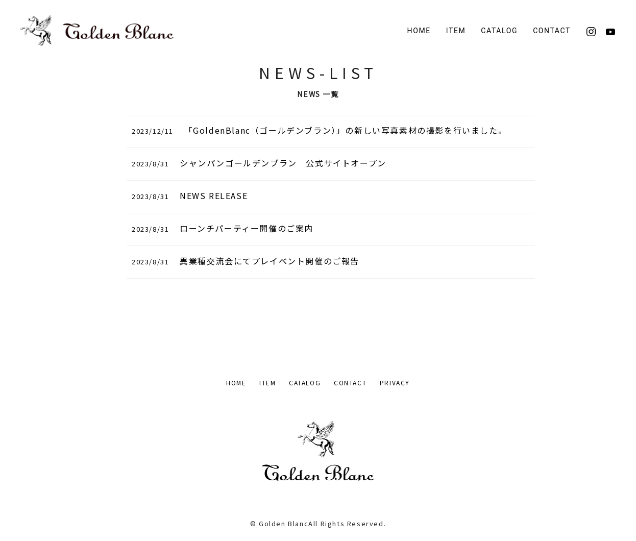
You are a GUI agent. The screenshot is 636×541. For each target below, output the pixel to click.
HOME (419, 31)
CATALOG (499, 31)
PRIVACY (395, 382)
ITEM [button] (456, 31)
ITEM (267, 382)
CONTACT (552, 31)
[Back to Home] (97, 30)
